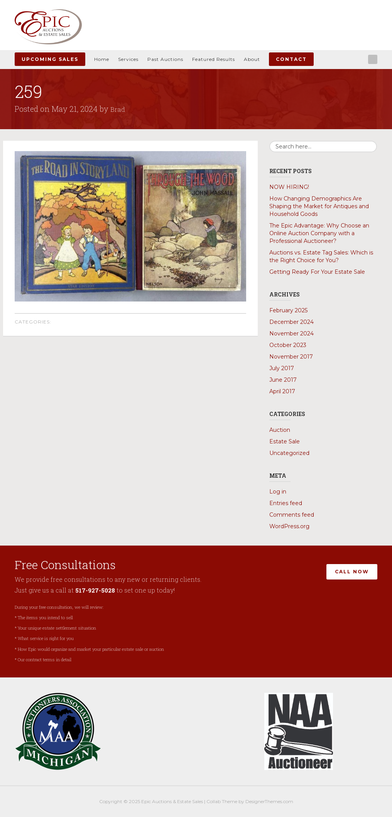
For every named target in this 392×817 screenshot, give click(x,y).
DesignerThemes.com (269, 801)
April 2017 (282, 391)
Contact (291, 59)
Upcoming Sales (50, 59)
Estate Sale (284, 441)
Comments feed (291, 514)
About (252, 59)
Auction (279, 429)
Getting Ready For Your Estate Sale (317, 271)
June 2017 (283, 379)
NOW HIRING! (289, 187)
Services (128, 59)
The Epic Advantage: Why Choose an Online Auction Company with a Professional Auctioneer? (319, 233)
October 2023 (287, 345)
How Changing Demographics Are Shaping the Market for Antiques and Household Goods (319, 206)
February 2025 (288, 310)
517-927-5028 (96, 590)
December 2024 (291, 321)
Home (101, 59)
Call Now (352, 570)
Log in (277, 491)
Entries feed (285, 503)
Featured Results (213, 59)
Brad (118, 109)
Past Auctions (165, 59)
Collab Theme (221, 801)
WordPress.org (289, 526)
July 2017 (281, 368)
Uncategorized (289, 453)
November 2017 (291, 356)
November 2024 (291, 333)
